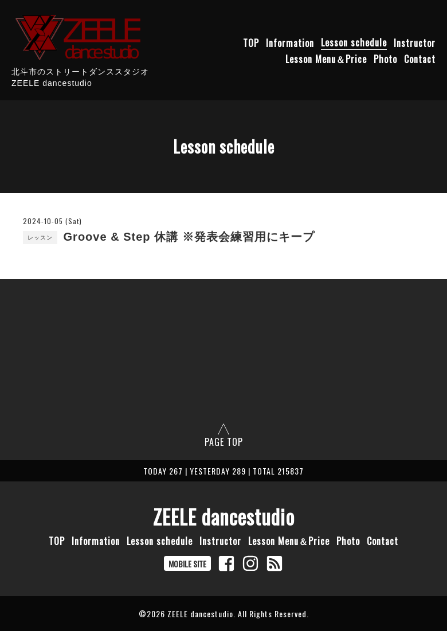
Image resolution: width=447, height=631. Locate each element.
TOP (251, 42)
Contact (420, 58)
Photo (385, 58)
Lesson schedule (354, 42)
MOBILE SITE (187, 564)
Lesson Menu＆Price (326, 58)
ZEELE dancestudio (224, 516)
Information (290, 42)
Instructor (415, 42)
